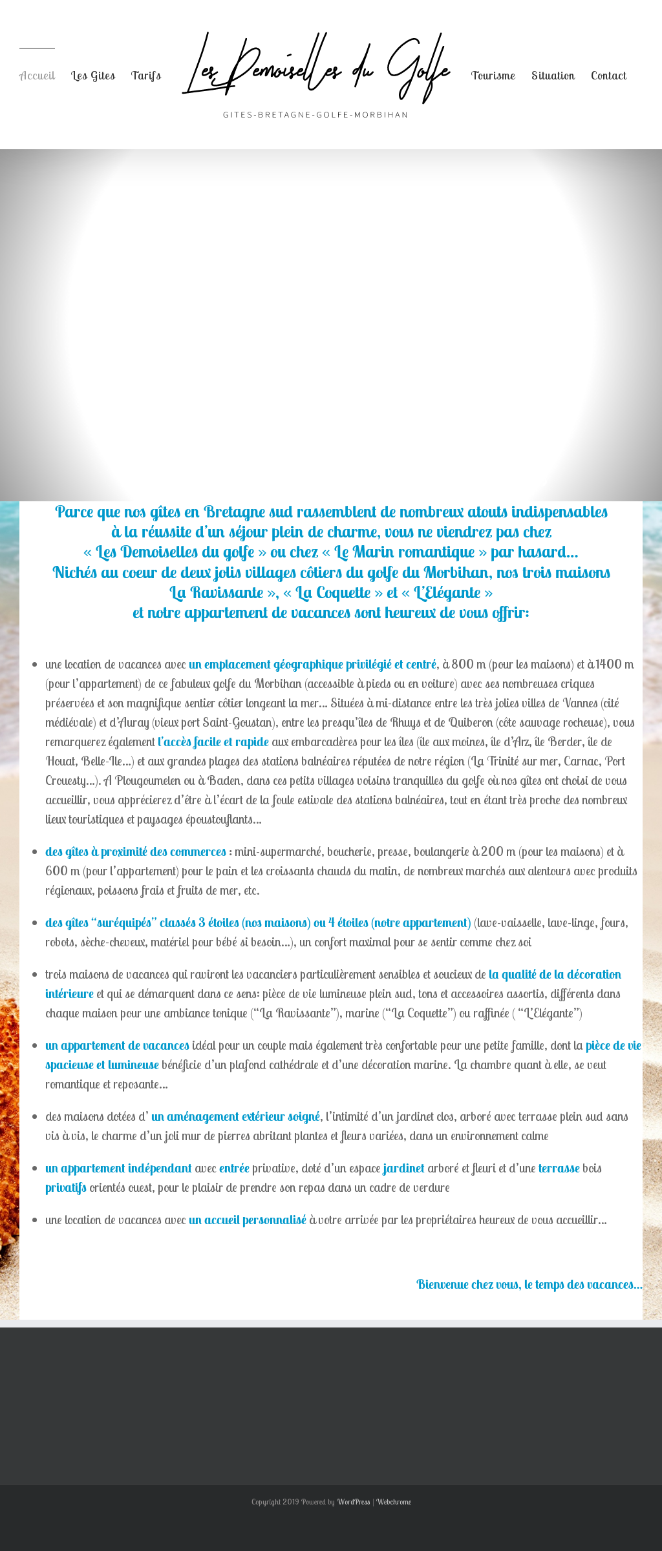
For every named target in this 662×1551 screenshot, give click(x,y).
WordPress (353, 1501)
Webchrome (393, 1501)
